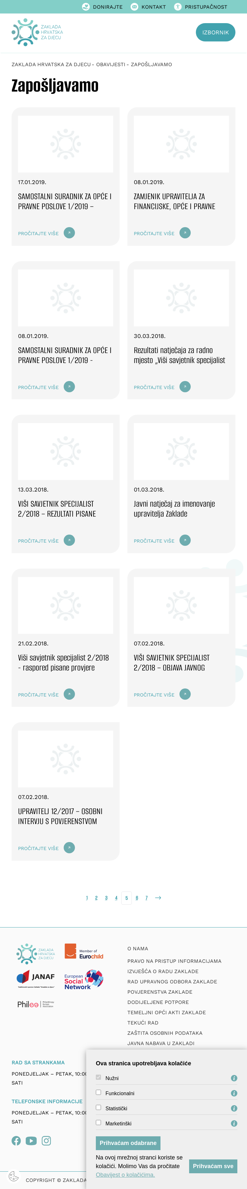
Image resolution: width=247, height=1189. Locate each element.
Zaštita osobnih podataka (165, 1033)
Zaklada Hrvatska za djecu (51, 64)
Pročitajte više (38, 233)
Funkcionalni (119, 1093)
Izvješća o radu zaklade (162, 971)
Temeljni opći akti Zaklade (166, 1012)
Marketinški (118, 1123)
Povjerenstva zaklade (159, 992)
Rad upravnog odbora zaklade (172, 982)
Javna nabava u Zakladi (161, 1043)
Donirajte (102, 7)
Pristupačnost (200, 7)
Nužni (112, 1078)
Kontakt (148, 7)
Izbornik (215, 32)
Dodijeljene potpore (158, 1002)
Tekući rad (143, 1023)
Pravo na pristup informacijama (174, 961)
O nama (137, 948)
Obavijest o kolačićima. (125, 1175)
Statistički (116, 1108)
